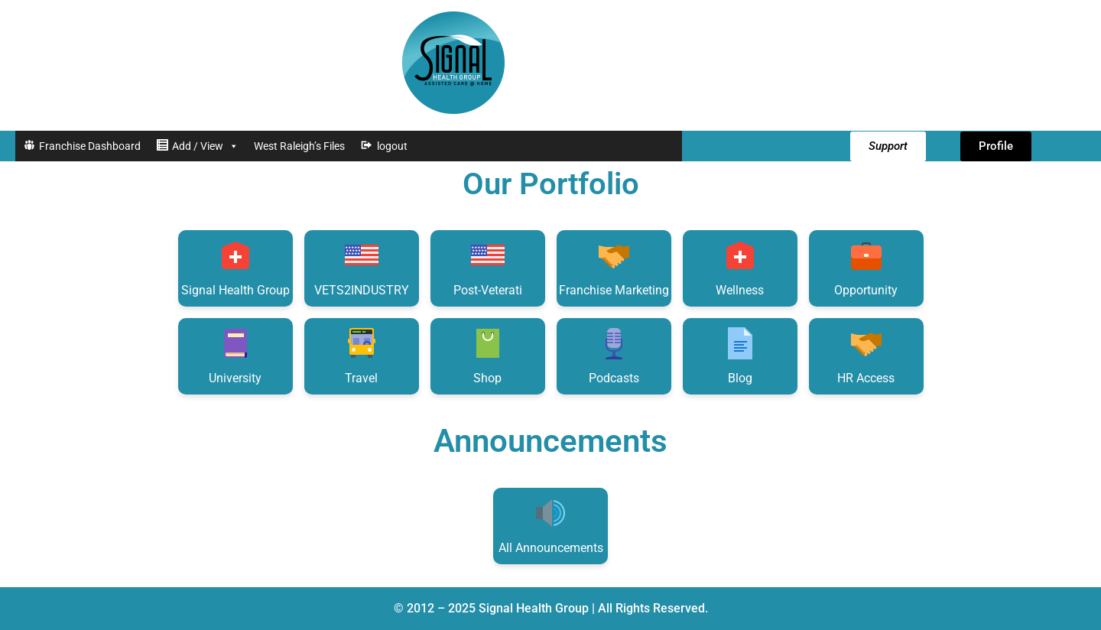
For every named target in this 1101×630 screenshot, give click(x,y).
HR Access (866, 355)
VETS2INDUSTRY (361, 267)
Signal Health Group (235, 267)
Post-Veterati (487, 267)
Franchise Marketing (614, 267)
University (235, 355)
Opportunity (866, 267)
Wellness (740, 267)
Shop (487, 355)
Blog (740, 355)
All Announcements (551, 525)
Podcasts (614, 355)
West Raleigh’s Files (299, 146)
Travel (361, 355)
